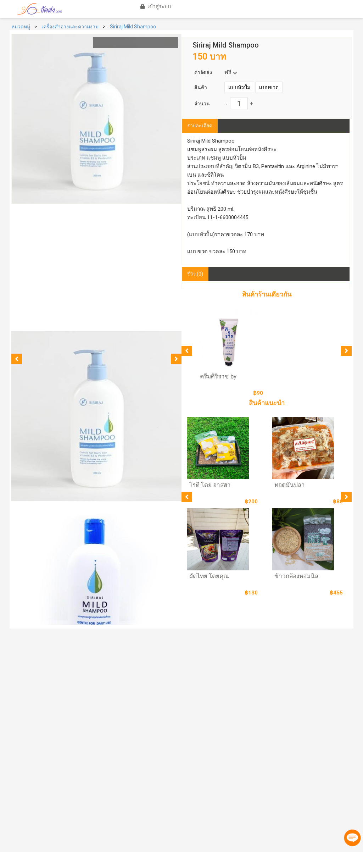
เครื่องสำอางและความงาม (70, 26)
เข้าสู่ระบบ (154, 6)
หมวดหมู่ (20, 26)
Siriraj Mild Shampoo (133, 26)
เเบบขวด (269, 87)
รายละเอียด (199, 125)
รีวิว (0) (195, 274)
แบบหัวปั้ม (239, 87)
